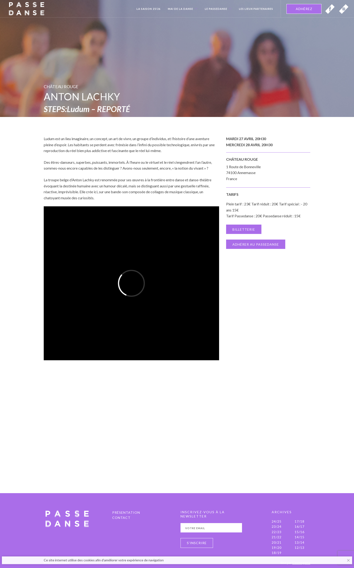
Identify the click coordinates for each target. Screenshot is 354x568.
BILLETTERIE (243, 229)
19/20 (277, 548)
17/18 (299, 521)
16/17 (299, 526)
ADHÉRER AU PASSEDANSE (255, 244)
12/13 (299, 548)
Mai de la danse (180, 8)
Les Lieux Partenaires (256, 8)
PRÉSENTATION (126, 512)
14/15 (299, 537)
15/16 (299, 532)
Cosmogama (301, 563)
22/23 (277, 532)
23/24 (277, 526)
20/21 (277, 542)
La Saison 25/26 (148, 8)
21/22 (277, 537)
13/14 (299, 542)
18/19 (277, 553)
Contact (121, 518)
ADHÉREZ (304, 9)
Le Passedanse (216, 8)
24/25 (277, 521)
